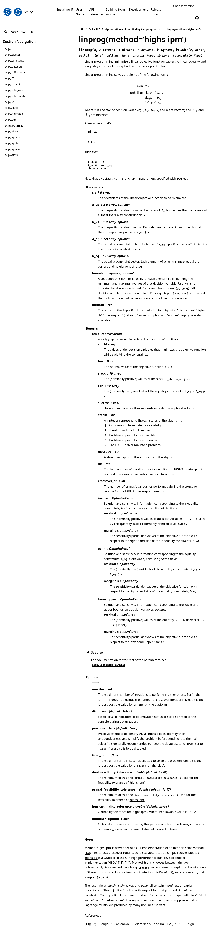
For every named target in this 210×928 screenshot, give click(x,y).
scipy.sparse (12, 137)
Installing (63, 9)
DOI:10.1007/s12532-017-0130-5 (166, 885)
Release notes (156, 11)
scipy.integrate (14, 90)
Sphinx (28, 923)
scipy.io (9, 102)
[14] (152, 818)
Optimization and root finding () (110, 29)
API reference (96, 11)
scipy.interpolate (15, 96)
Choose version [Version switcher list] (184, 6)
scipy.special (12, 149)
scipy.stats (11, 155)
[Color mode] (205, 6)
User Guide (80, 11)
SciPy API (71, 29)
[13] (184, 809)
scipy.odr (10, 119)
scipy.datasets (13, 66)
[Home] (59, 29)
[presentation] (134, 94)
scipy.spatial (12, 143)
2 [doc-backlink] (71, 870)
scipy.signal (12, 131)
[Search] (19, 32)
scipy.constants (14, 60)
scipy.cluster (12, 54)
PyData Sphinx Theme (182, 919)
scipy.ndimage (14, 113)
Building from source (115, 11)
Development (138, 9)
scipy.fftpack (12, 84)
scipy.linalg (12, 107)
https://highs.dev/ (119, 875)
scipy (8, 49)
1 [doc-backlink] (68, 870)
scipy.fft (9, 78)
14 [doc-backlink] (64, 880)
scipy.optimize (14, 125)
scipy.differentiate (16, 72)
